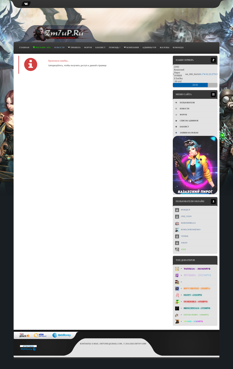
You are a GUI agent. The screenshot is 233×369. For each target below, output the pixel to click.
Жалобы (164, 47)
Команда (178, 47)
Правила (74, 47)
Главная (24, 47)
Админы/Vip (149, 47)
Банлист (100, 47)
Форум (88, 47)
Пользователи (185, 103)
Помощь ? (114, 47)
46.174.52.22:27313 (208, 74)
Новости (182, 109)
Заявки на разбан (187, 133)
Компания (131, 47)
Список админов (187, 121)
